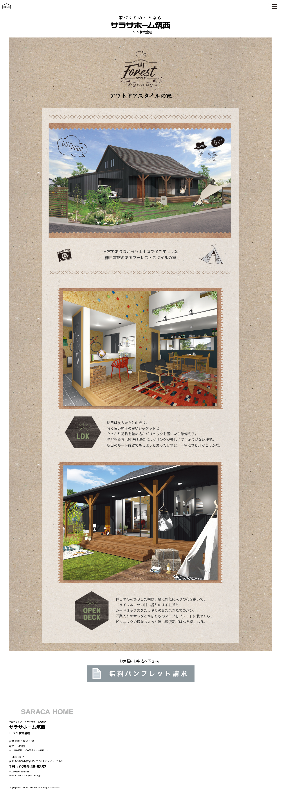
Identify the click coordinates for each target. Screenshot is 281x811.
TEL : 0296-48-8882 (27, 766)
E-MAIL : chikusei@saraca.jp (25, 775)
